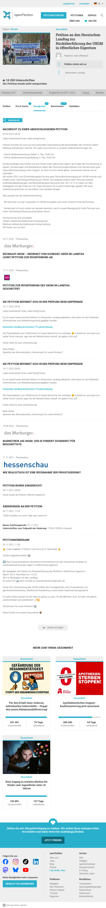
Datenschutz (85, 890)
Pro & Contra (22, 105)
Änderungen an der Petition (22, 506)
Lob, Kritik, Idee (57, 870)
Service (92, 15)
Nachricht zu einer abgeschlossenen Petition (35, 129)
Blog (52, 864)
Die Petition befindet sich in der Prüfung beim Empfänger (43, 301)
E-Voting (83, 870)
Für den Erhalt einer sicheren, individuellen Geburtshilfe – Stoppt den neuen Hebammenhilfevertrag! (26, 706)
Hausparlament (86, 867)
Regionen (54, 896)
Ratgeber (54, 883)
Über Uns (74, 21)
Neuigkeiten (40, 105)
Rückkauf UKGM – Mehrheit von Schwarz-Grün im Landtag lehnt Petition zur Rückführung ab (43, 255)
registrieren (69, 3)
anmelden (84, 3)
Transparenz (85, 883)
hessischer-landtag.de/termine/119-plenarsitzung (27, 327)
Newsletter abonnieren (20, 883)
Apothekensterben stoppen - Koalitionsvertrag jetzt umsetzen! (79, 704)
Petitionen (77, 15)
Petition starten (54, 15)
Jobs (52, 861)
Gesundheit (61, 29)
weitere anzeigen (53, 627)
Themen (54, 893)
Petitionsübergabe (16, 540)
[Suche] (102, 15)
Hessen (14, 29)
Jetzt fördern (53, 840)
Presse (53, 867)
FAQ (81, 857)
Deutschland (26, 659)
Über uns (54, 857)
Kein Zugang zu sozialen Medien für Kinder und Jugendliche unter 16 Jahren (27, 785)
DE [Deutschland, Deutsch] (97, 3)
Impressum (84, 893)
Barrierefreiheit (86, 896)
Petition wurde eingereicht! (22, 485)
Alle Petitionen (57, 887)
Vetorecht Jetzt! (86, 873)
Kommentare (57, 105)
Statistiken (74, 106)
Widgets (83, 861)
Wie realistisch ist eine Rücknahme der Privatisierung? (42, 472)
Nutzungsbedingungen (90, 887)
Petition (6, 106)
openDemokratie (87, 864)
